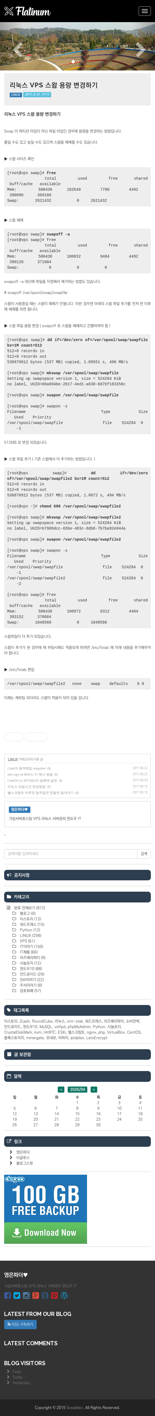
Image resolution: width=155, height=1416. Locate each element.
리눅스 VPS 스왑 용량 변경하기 (54, 85)
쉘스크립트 (76, 1032)
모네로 (51, 1038)
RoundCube (42, 1021)
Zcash (25, 1021)
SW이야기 (31, 980)
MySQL (46, 1027)
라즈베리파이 (32, 958)
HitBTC (50, 1032)
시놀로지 (30, 963)
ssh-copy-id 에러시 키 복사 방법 (30, 774)
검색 (144, 854)
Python (29, 930)
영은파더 (23, 1152)
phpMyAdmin (79, 1027)
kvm (37, 1032)
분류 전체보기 (29, 908)
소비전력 (132, 1021)
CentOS (134, 1032)
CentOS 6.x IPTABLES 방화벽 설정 (32, 780)
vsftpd (59, 1027)
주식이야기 (30, 985)
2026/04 (77, 1089)
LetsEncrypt (96, 1038)
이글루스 (23, 1158)
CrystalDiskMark (18, 1032)
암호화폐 (30, 991)
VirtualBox (116, 1032)
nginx (91, 1032)
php (101, 1032)
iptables (77, 1038)
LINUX (15, 94)
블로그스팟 (24, 1163)
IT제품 (28, 952)
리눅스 (60, 1021)
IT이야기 (31, 946)
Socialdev (75, 1407)
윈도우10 (30, 969)
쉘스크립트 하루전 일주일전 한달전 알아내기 (40, 793)
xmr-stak (75, 1021)
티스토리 (30, 919)
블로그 (27, 913)
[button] (11, 46)
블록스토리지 (14, 1038)
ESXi (62, 1032)
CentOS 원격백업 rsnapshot (26, 768)
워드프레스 (31, 924)
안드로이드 (31, 974)
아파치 (63, 1038)
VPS (27, 941)
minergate (35, 1038)
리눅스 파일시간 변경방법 (26, 787)
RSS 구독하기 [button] (20, 1324)
